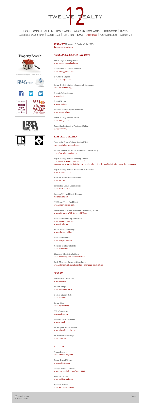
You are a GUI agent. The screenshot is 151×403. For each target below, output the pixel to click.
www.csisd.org (60, 298)
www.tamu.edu (60, 281)
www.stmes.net (60, 338)
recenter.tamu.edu (61, 197)
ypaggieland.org (60, 129)
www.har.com (59, 180)
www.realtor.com (61, 249)
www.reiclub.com (61, 224)
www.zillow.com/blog (63, 232)
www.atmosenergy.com (63, 355)
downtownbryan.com (62, 79)
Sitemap (26, 396)
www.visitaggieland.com (64, 71)
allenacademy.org (61, 314)
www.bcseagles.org (62, 322)
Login (134, 396)
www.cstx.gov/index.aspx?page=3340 (69, 371)
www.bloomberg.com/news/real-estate (69, 257)
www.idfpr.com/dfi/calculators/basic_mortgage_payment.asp (78, 265)
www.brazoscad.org (62, 112)
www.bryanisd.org (61, 306)
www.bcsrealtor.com (62, 172)
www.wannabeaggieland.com (66, 63)
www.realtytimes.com (63, 240)
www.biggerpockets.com (64, 221)
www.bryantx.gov (61, 104)
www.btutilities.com (62, 363)
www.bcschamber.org (62, 88)
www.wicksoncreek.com (64, 387)
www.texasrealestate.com (64, 205)
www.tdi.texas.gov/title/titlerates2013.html (71, 213)
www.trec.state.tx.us (62, 189)
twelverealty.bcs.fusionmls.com (67, 145)
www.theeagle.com (61, 120)
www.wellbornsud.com (63, 379)
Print (18, 396)
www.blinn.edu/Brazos (63, 289)
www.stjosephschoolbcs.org (65, 330)
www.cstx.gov (60, 96)
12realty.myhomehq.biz (63, 47)
